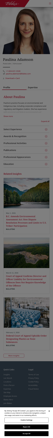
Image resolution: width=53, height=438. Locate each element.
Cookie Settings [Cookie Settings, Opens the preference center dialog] (26, 420)
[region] (26, 422)
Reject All (26, 427)
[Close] (49, 411)
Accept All (26, 433)
